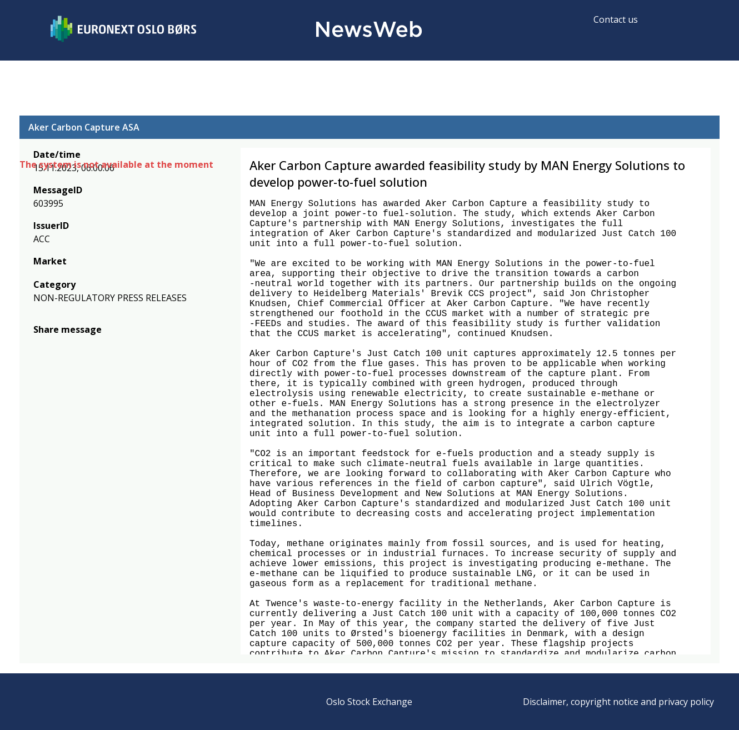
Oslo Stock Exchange (369, 702)
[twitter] (57, 345)
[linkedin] (78, 346)
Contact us (615, 19)
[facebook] (40, 346)
